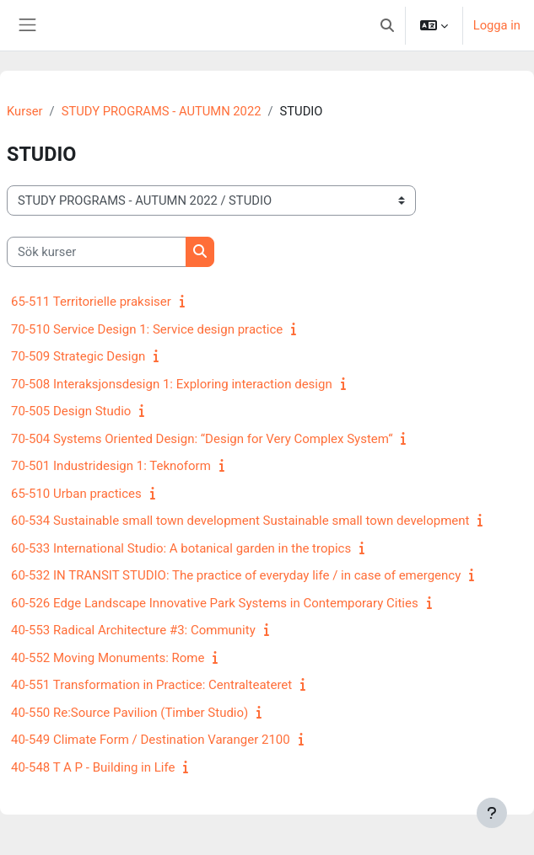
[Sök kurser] (96, 252)
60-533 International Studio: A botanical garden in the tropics (181, 548)
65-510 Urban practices (76, 493)
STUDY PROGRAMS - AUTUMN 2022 (162, 111)
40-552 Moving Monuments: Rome (107, 657)
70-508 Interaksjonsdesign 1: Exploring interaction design (171, 384)
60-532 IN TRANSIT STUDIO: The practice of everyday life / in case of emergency (236, 575)
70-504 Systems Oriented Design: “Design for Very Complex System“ (201, 438)
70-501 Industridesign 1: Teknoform (111, 465)
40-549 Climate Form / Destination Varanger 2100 (150, 739)
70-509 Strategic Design (78, 356)
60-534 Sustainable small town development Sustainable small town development (240, 520)
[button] (387, 25)
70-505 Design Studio (71, 411)
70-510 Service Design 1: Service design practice (147, 329)
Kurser (25, 111)
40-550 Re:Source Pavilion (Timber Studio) (129, 712)
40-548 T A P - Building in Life (93, 767)
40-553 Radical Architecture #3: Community (133, 630)
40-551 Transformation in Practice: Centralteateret (151, 684)
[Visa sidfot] (492, 813)
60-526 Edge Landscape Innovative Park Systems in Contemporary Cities (214, 603)
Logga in (497, 25)
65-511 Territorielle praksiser (91, 301)
